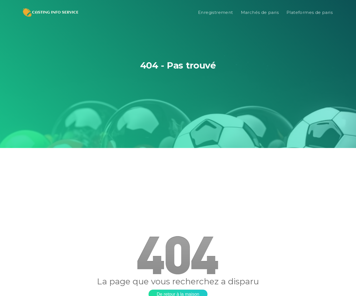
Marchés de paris (260, 12)
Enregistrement (215, 12)
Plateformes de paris (309, 12)
